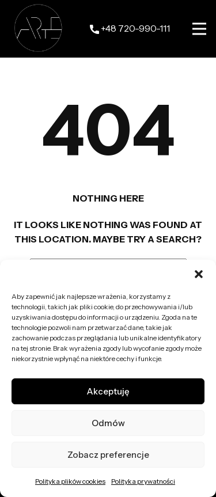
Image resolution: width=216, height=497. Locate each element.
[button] (198, 274)
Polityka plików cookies (70, 481)
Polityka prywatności (143, 481)
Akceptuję (108, 391)
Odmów (108, 423)
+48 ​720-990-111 (130, 28)
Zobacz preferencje (108, 454)
